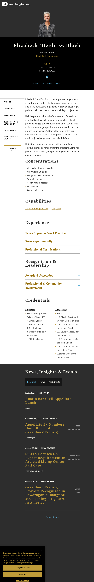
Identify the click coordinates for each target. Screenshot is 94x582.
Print (49, 83)
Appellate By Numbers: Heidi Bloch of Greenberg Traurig (45, 432)
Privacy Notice (33, 562)
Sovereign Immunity (38, 244)
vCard (35, 83)
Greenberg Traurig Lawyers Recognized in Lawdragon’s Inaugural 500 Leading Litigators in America (45, 499)
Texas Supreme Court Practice (45, 236)
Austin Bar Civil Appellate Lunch (48, 404)
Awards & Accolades (39, 278)
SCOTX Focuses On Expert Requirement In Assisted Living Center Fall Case (45, 464)
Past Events (54, 381)
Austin (47, 64)
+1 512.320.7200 (47, 70)
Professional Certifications (43, 252)
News (42, 381)
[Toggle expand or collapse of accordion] (79, 236)
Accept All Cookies (23, 575)
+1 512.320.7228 (48, 67)
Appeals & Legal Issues (36, 209)
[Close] (41, 557)
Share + (58, 83)
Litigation (56, 209)
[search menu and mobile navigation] (91, 4)
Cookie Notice (7, 565)
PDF (42, 83)
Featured (31, 381)
